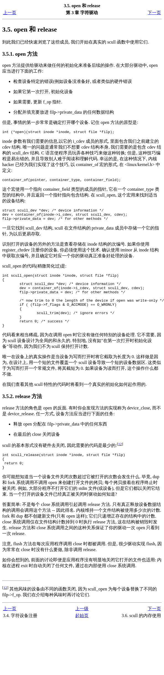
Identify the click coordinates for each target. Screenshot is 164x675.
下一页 (154, 12)
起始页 (81, 633)
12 (120, 459)
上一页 (9, 12)
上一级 (81, 627)
